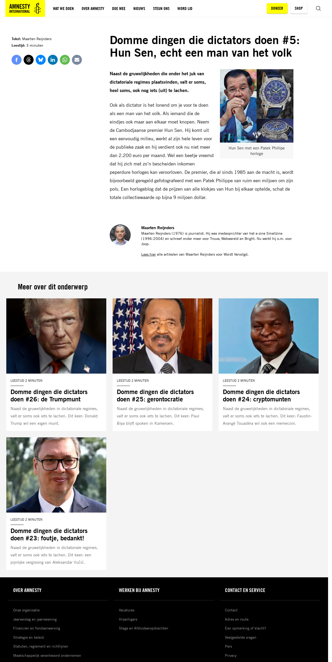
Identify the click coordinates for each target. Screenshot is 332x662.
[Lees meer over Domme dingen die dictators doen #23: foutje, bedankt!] (56, 503)
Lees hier (148, 254)
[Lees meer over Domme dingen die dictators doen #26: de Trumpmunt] (56, 364)
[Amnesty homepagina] (25, 8)
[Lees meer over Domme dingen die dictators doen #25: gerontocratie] (163, 364)
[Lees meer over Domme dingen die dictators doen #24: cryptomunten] (269, 364)
